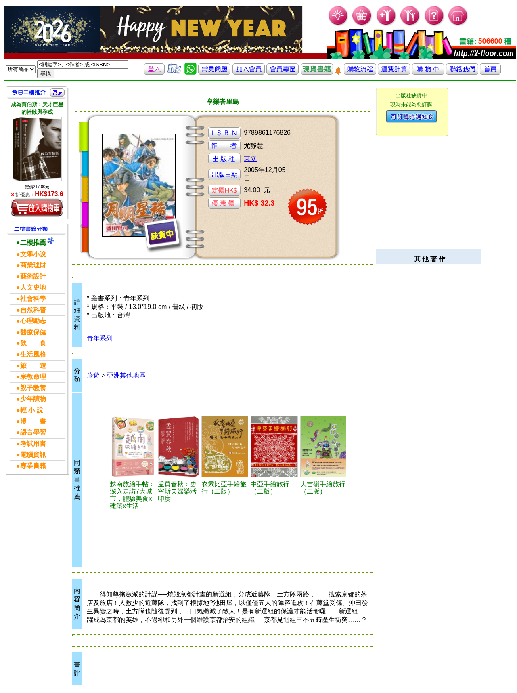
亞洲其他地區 (126, 375)
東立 (250, 158)
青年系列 (100, 338)
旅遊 (93, 375)
